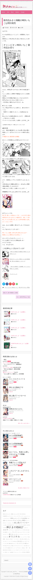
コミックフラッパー (18, 516)
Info (8, 12)
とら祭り (5, 525)
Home (3, 12)
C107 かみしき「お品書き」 (19, 312)
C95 (4, 522)
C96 (13, 522)
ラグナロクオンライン (18, 545)
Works (17, 12)
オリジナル (14, 536)
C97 (6, 547)
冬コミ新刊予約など (23, 297)
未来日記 (24, 514)
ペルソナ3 (10, 541)
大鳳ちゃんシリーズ (16, 518)
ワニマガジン (17, 539)
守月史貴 (6, 27)
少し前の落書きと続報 (10, 292)
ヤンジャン (9, 532)
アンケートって (13, 274)
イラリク (20, 552)
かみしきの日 (16, 514)
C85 (26, 530)
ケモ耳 (4, 527)
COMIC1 (28, 552)
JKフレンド (13, 547)
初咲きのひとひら (7, 514)
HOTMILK (9, 550)
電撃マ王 (5, 520)
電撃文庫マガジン (12, 543)
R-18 (17, 550)
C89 (20, 514)
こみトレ (26, 527)
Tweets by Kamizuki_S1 (9, 503)
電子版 (23, 552)
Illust (12, 12)
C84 (8, 525)
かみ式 (16, 530)
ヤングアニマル (21, 550)
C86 (7, 543)
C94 (28, 532)
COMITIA (5, 516)
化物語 (8, 547)
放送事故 (24, 518)
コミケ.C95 (22, 530)
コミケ (5, 530)
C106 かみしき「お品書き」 (19, 320)
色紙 (12, 514)
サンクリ (14, 532)
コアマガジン (19, 547)
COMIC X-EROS (7, 418)
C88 (7, 536)
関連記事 (11, 383)
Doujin (22, 12)
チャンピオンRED (8, 367)
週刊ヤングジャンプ (8, 372)
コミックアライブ (24, 536)
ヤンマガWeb (6, 362)
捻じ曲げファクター (21, 523)
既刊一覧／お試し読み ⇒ (24, 423)
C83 (28, 543)
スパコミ (14, 550)
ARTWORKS (10, 520)
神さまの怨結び (14, 527)
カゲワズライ (11, 516)
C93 (4, 545)
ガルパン (28, 520)
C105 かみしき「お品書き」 (19, 327)
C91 (22, 525)
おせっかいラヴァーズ (22, 532)
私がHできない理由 (24, 287)
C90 (16, 534)
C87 (19, 530)
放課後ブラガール (14, 552)
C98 (28, 518)
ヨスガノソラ (6, 534)
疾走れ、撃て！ (25, 547)
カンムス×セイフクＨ (22, 534)
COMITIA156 (6, 494)
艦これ (11, 534)
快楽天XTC (11, 525)
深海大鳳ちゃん (21, 541)
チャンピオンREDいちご (11, 287)
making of (15, 541)
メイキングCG (17, 525)
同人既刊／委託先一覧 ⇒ (24, 488)
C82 (25, 545)
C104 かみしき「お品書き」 (19, 335)
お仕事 (21, 27)
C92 (14, 534)
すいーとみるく (8, 522)
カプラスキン (11, 530)
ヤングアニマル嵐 (21, 543)
